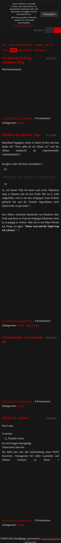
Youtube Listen (14, 438)
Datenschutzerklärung (24, 25)
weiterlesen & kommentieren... (18, 118)
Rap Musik (25, 50)
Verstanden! (49, 14)
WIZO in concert (15, 418)
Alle (4, 45)
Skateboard (39, 50)
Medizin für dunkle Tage (21, 135)
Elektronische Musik (20, 45)
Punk (13, 50)
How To (49, 45)
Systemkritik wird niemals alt (22, 339)
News (5, 50)
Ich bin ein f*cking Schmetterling (16, 60)
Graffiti (38, 45)
